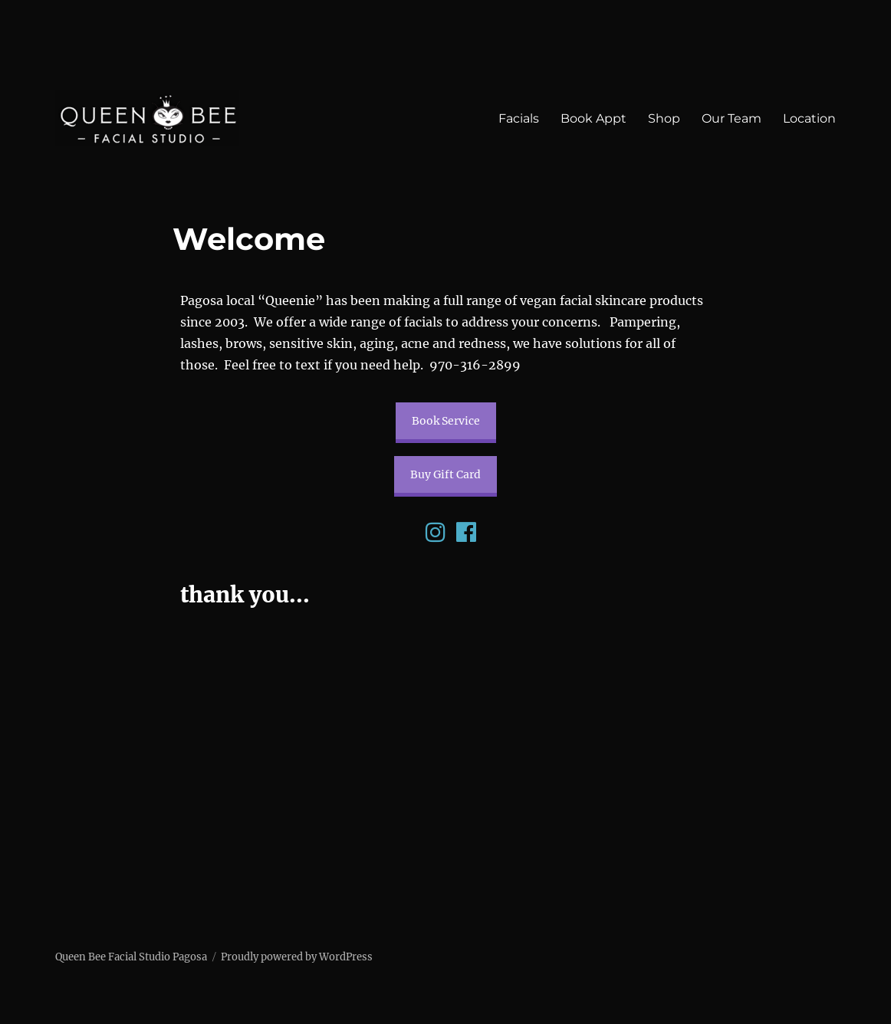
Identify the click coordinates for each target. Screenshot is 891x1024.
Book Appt (593, 118)
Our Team (731, 118)
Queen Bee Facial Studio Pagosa (131, 956)
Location (809, 118)
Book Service (446, 421)
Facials (518, 118)
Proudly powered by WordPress (297, 956)
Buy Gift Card (445, 474)
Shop (664, 118)
